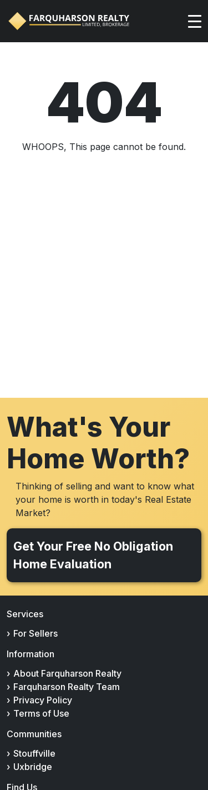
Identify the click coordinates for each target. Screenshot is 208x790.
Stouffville (34, 753)
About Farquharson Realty (67, 673)
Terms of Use (41, 713)
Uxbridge (32, 766)
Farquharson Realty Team (66, 686)
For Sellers (35, 633)
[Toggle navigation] (194, 21)
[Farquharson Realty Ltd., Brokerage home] (69, 21)
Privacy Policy (42, 700)
